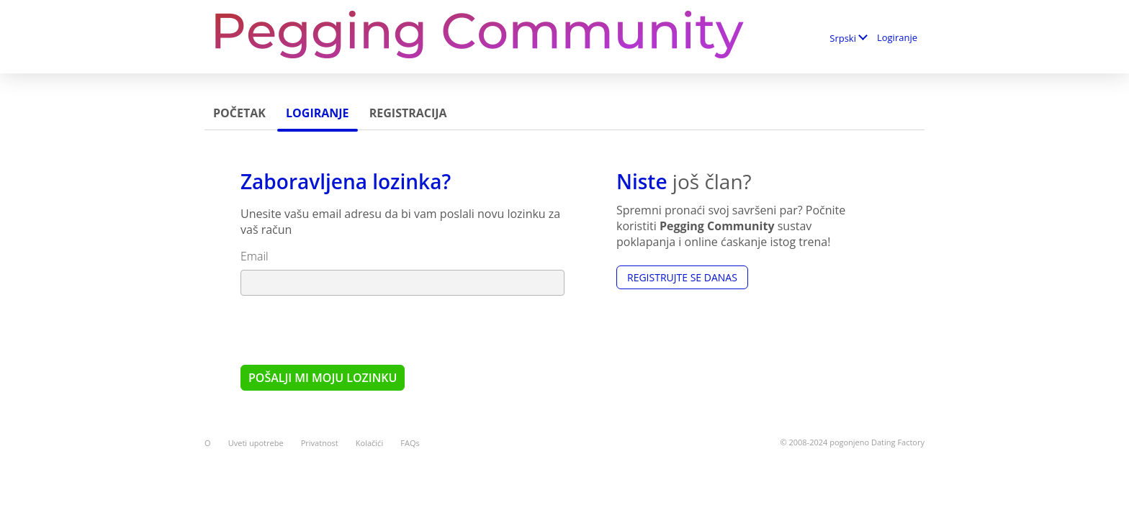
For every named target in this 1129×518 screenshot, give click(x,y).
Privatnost (319, 442)
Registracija (408, 113)
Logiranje (897, 37)
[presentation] (349, 329)
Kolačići (369, 442)
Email (254, 256)
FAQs (409, 442)
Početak (239, 113)
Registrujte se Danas (682, 277)
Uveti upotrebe (256, 442)
